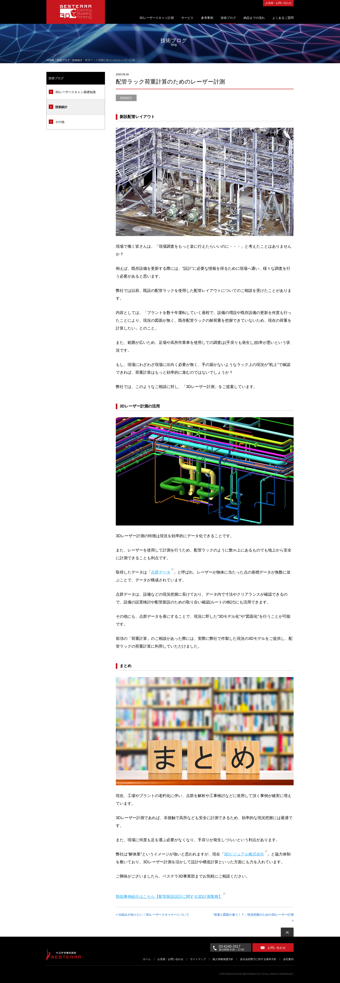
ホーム (147, 959)
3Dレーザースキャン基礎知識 (75, 92)
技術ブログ (228, 17)
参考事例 (207, 17)
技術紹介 (61, 107)
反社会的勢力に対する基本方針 (258, 959)
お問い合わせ (277, 947)
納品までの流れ (254, 17)
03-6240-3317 (235, 948)
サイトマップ (198, 959)
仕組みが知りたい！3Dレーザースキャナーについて (153, 914)
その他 (59, 122)
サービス (187, 17)
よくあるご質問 (283, 17)
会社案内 (288, 959)
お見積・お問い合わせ (278, 3)
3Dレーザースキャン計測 (156, 17)
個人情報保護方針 (222, 959)
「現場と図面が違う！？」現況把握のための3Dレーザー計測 (252, 914)
